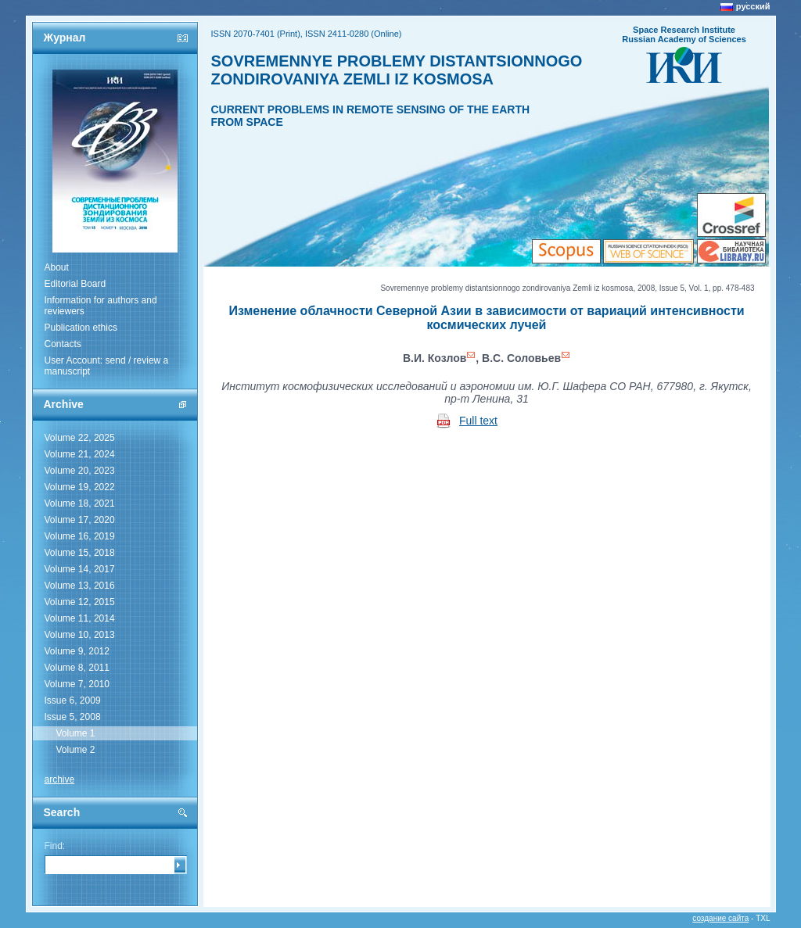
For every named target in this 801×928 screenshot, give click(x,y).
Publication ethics (81, 327)
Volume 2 (75, 749)
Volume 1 (75, 733)
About (57, 267)
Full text (478, 420)
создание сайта (720, 918)
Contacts (63, 344)
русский (753, 6)
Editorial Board (75, 283)
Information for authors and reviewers (101, 306)
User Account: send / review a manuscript (107, 366)
